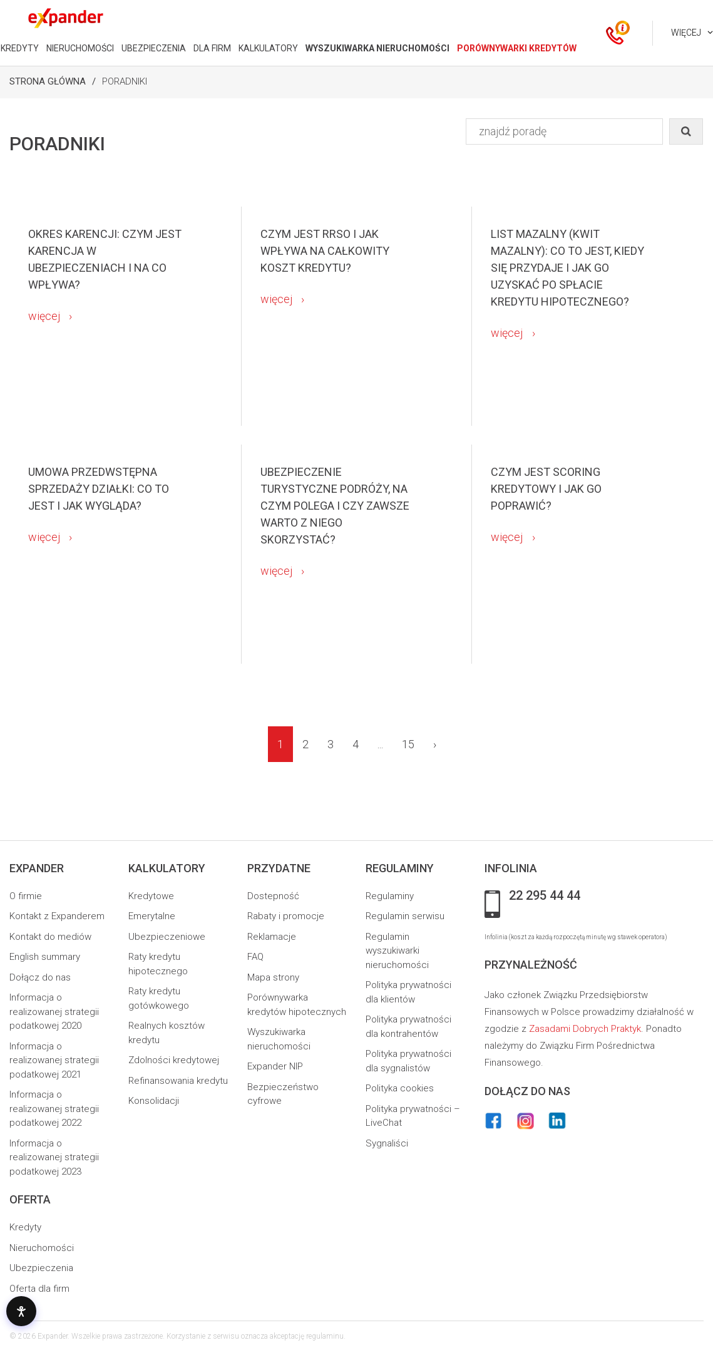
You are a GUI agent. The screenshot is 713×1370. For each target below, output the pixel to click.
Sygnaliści (387, 1143)
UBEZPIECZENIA (153, 48)
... (380, 744)
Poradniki (124, 81)
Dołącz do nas (40, 977)
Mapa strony (273, 977)
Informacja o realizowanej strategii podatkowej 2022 (54, 1108)
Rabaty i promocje (285, 916)
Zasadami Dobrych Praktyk (585, 1028)
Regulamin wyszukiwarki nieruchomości (397, 951)
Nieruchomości (41, 1248)
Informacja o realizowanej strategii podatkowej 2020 (54, 1011)
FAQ (255, 956)
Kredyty (25, 1227)
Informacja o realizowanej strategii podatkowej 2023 (54, 1157)
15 (408, 744)
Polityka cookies (400, 1088)
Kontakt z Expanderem (57, 916)
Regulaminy (390, 896)
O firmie (25, 896)
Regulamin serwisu (405, 916)
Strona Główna (47, 81)
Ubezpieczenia (41, 1268)
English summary (44, 956)
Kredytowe (151, 896)
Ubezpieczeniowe (166, 936)
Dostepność (273, 896)
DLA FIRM (212, 48)
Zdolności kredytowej (173, 1060)
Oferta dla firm (39, 1288)
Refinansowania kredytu (178, 1080)
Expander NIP (275, 1066)
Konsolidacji (153, 1100)
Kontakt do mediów (50, 936)
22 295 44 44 (544, 896)
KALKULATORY (268, 48)
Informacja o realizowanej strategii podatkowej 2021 (54, 1060)
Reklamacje (271, 936)
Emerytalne (151, 916)
